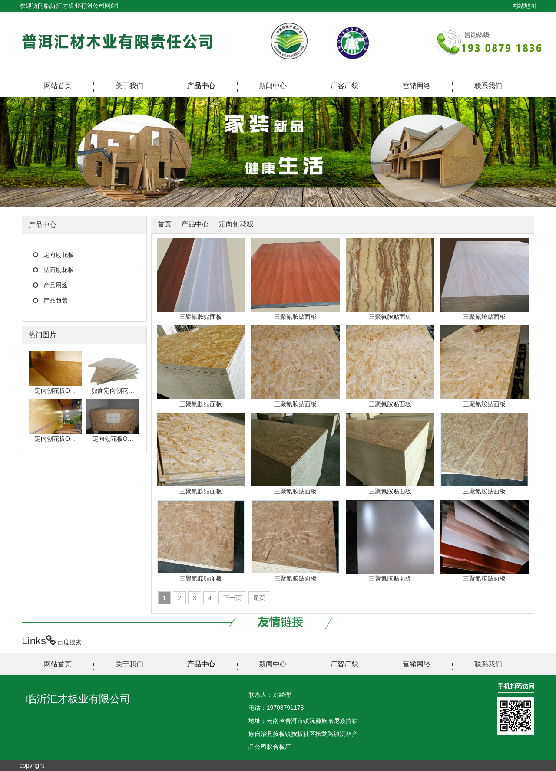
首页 (165, 224)
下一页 (232, 597)
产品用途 (55, 285)
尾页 (259, 597)
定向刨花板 (58, 254)
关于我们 (129, 85)
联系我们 (488, 85)
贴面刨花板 (58, 269)
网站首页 (58, 85)
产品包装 (55, 300)
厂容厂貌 (344, 85)
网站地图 (524, 5)
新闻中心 (273, 85)
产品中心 (201, 85)
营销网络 (416, 85)
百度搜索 (69, 642)
